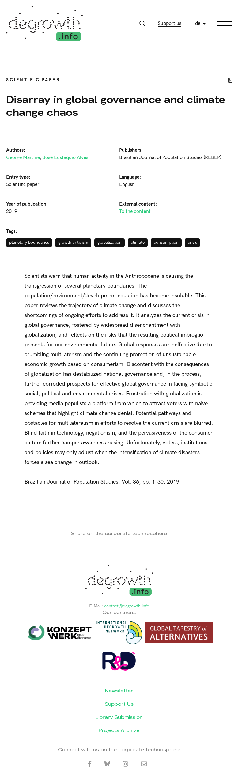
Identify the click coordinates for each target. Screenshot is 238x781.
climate (138, 242)
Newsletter (119, 691)
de (197, 23)
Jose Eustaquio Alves (65, 157)
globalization (109, 242)
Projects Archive (119, 730)
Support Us (119, 704)
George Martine (23, 157)
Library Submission (119, 717)
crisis (192, 242)
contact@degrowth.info (126, 606)
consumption (166, 242)
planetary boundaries (29, 242)
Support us (169, 23)
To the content (135, 211)
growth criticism (73, 242)
